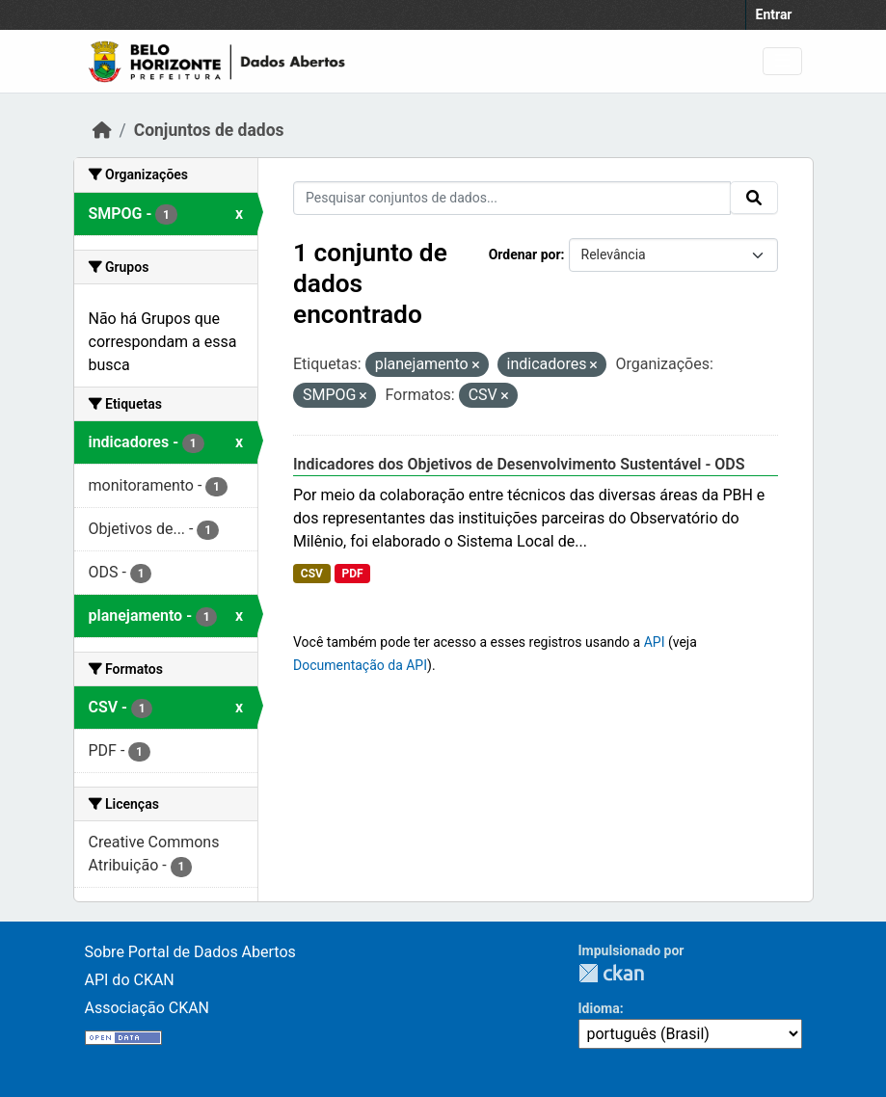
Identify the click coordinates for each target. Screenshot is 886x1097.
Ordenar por (525, 254)
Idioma (599, 1008)
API (654, 642)
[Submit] (754, 197)
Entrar (774, 14)
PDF (351, 573)
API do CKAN (130, 980)
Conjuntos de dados (209, 130)
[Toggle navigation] (782, 61)
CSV (312, 573)
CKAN (611, 973)
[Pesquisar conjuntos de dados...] (512, 198)
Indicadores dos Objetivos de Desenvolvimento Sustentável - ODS (519, 464)
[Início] (102, 130)
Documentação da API (360, 665)
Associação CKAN (147, 1008)
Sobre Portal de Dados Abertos (190, 952)
